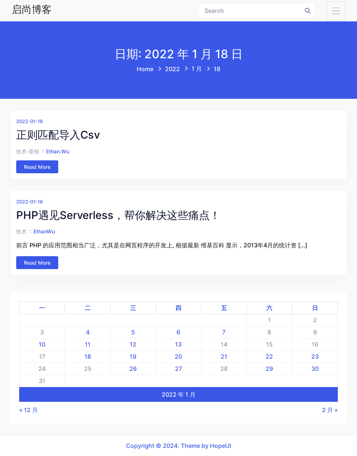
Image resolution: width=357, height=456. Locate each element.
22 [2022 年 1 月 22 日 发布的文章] (269, 356)
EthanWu (44, 231)
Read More (37, 167)
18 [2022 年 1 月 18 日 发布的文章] (87, 356)
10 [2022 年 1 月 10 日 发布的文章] (42, 344)
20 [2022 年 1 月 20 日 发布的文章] (178, 356)
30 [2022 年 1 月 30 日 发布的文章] (315, 368)
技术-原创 (27, 151)
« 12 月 (28, 410)
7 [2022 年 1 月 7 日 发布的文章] (223, 332)
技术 (21, 231)
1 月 (197, 68)
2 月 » (330, 410)
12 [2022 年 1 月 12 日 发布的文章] (133, 344)
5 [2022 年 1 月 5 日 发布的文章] (133, 332)
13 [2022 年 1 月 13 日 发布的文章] (178, 344)
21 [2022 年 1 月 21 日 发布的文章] (224, 356)
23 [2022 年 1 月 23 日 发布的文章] (315, 356)
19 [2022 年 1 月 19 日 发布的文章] (133, 356)
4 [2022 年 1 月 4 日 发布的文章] (88, 332)
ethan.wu (57, 151)
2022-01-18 (29, 121)
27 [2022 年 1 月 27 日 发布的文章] (178, 368)
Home (145, 69)
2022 (172, 69)
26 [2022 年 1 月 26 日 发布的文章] (133, 368)
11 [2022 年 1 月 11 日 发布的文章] (88, 344)
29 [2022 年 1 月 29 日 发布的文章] (269, 368)
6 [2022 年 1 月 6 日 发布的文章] (178, 332)
